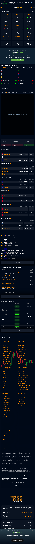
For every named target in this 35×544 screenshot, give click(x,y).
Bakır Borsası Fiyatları (23, 389)
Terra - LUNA (21, 363)
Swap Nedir (5, 406)
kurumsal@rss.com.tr (27, 512)
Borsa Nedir (5, 425)
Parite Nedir (5, 414)
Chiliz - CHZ (21, 345)
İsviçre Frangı (7, 154)
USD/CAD (6, 184)
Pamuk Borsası (21, 383)
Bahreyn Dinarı (6, 355)
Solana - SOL (21, 347)
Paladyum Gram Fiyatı (23, 377)
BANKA (4, 201)
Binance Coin (7, 228)
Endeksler (5, 190)
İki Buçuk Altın (21, 397)
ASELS (4, 379)
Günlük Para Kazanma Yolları (9, 416)
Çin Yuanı (5, 345)
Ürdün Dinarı (5, 359)
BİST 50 (4, 195)
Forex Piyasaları (6, 177)
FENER (4, 373)
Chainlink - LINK (22, 355)
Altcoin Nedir (5, 400)
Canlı (2, 92)
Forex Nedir (5, 404)
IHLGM (4, 377)
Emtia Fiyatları (21, 371)
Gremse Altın (21, 401)
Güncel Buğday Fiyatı (23, 375)
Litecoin (5, 223)
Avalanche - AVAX (22, 349)
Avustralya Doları (6, 160)
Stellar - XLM (21, 361)
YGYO (4, 385)
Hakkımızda (5, 435)
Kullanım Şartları (6, 446)
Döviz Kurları (5, 149)
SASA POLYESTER (6, 209)
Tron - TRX (20, 357)
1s (6, 92)
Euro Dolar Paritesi (22, 387)
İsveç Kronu (5, 349)
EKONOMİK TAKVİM (5, 234)
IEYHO (4, 375)
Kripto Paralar (6, 218)
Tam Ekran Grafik (5, 90)
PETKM (4, 381)
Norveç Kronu (6, 347)
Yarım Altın (6, 168)
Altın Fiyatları (6, 163)
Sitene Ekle (5, 433)
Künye (4, 437)
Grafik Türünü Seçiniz (28, 93)
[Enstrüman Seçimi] (14, 92)
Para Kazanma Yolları (7, 418)
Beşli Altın (20, 405)
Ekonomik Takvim (7, 444)
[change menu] (32, 11)
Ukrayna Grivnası (6, 353)
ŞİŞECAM (6, 212)
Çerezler (4, 442)
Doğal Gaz (6, 187)
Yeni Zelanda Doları (7, 363)
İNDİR (31, 3)
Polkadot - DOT (21, 353)
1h (9, 92)
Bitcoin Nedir (5, 396)
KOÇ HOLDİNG (7, 215)
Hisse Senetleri (6, 204)
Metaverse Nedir (6, 408)
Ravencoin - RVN (22, 359)
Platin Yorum (21, 373)
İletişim (4, 448)
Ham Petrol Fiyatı (22, 381)
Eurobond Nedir (6, 410)
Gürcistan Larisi (6, 361)
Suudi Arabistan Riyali (7, 351)
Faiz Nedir (5, 412)
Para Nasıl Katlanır (7, 423)
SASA (4, 387)
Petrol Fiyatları (21, 379)
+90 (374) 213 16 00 (27, 516)
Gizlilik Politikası (6, 440)
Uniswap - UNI (21, 351)
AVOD (4, 371)
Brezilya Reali (6, 357)
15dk (5, 92)
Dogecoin (6, 225)
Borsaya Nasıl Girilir (7, 421)
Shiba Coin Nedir (6, 398)
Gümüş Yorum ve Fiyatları (24, 385)
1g (8, 92)
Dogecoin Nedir (6, 402)
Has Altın (6, 171)
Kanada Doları (7, 157)
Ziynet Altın (6, 174)
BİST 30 (4, 198)
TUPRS (4, 383)
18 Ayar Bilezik (21, 403)
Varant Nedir (5, 427)
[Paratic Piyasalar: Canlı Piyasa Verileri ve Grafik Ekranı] (17, 8)
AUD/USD (6, 181)
